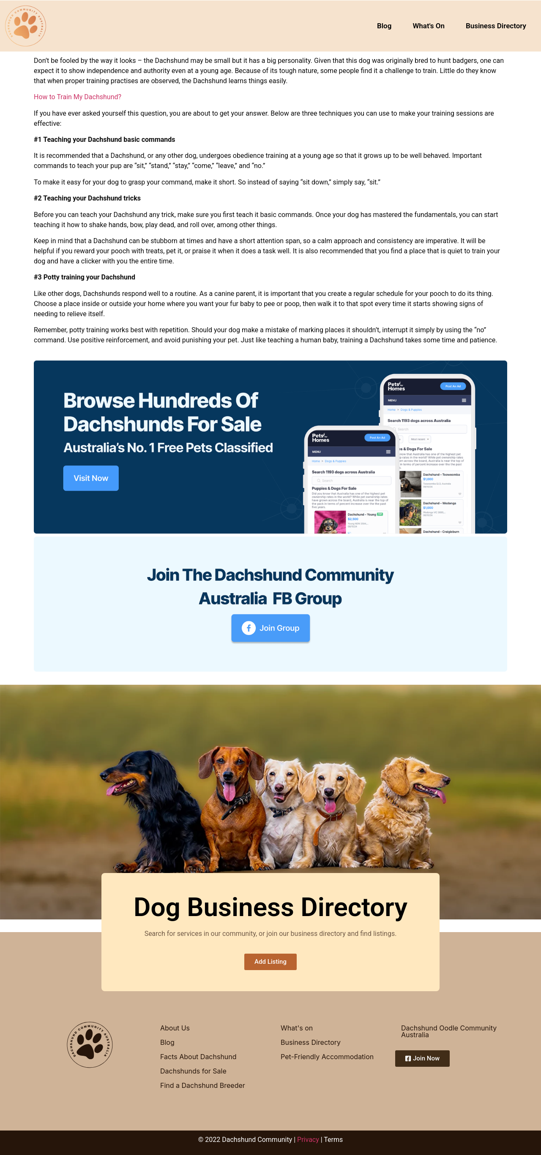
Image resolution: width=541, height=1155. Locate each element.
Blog (384, 26)
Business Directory (496, 26)
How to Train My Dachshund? (77, 97)
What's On (429, 26)
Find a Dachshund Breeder (202, 1085)
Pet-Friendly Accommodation (327, 1056)
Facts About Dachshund (198, 1056)
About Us (175, 1028)
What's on (297, 1028)
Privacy (308, 1140)
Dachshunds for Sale (193, 1071)
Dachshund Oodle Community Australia (449, 1031)
